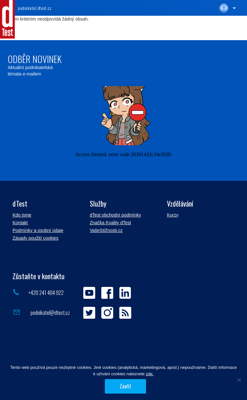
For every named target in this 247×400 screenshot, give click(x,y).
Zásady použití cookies (35, 238)
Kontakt (20, 222)
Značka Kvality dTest (110, 222)
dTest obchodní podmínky (115, 215)
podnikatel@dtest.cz (50, 312)
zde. (150, 373)
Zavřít (125, 386)
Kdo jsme (22, 215)
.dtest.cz (35, 7)
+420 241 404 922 (46, 293)
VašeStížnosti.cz (106, 230)
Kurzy (172, 215)
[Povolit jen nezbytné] (239, 380)
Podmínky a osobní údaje (38, 230)
